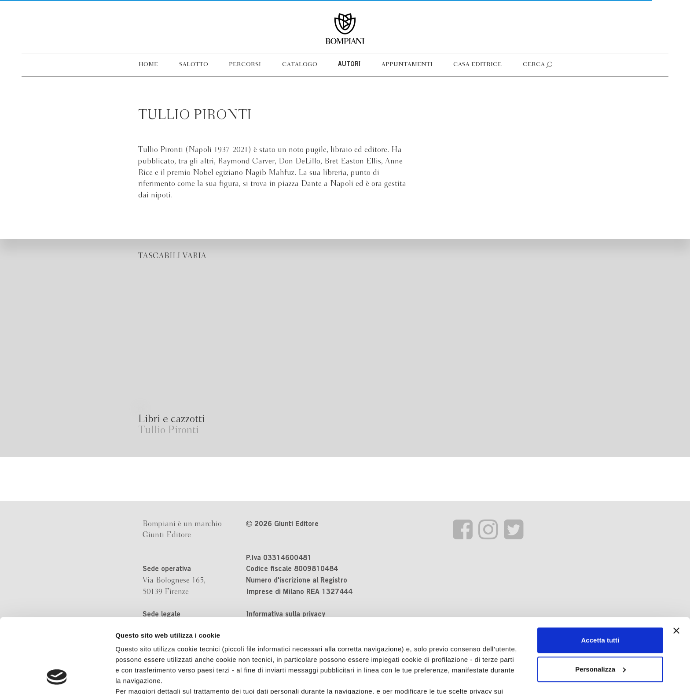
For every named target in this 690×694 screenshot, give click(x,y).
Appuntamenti (407, 64)
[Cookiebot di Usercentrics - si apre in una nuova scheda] (56, 676)
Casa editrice (477, 64)
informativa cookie (280, 632)
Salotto (193, 64)
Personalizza (600, 599)
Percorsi (245, 64)
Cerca (534, 64)
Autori (349, 65)
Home (148, 64)
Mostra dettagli (139, 676)
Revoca (454, 653)
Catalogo (299, 64)
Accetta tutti (600, 570)
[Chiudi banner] (676, 561)
